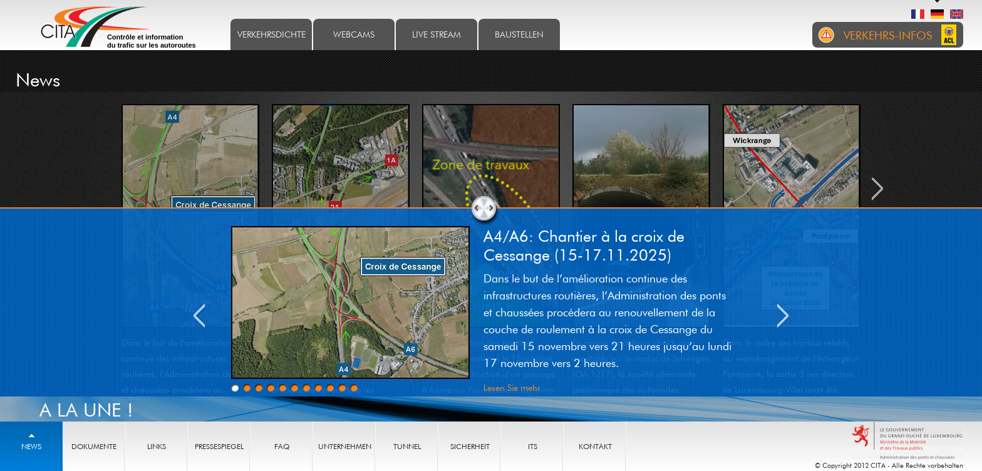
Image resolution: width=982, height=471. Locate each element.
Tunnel (407, 446)
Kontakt (595, 446)
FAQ (281, 446)
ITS (532, 446)
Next (782, 316)
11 (354, 387)
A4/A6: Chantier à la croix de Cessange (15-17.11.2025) (584, 244)
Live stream (436, 34)
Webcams (354, 34)
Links (156, 446)
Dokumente (93, 446)
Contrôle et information (151, 41)
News (31, 446)
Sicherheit (470, 446)
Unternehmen (344, 446)
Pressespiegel (219, 446)
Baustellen (519, 34)
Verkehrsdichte (271, 34)
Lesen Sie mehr (511, 387)
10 (342, 387)
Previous (199, 316)
